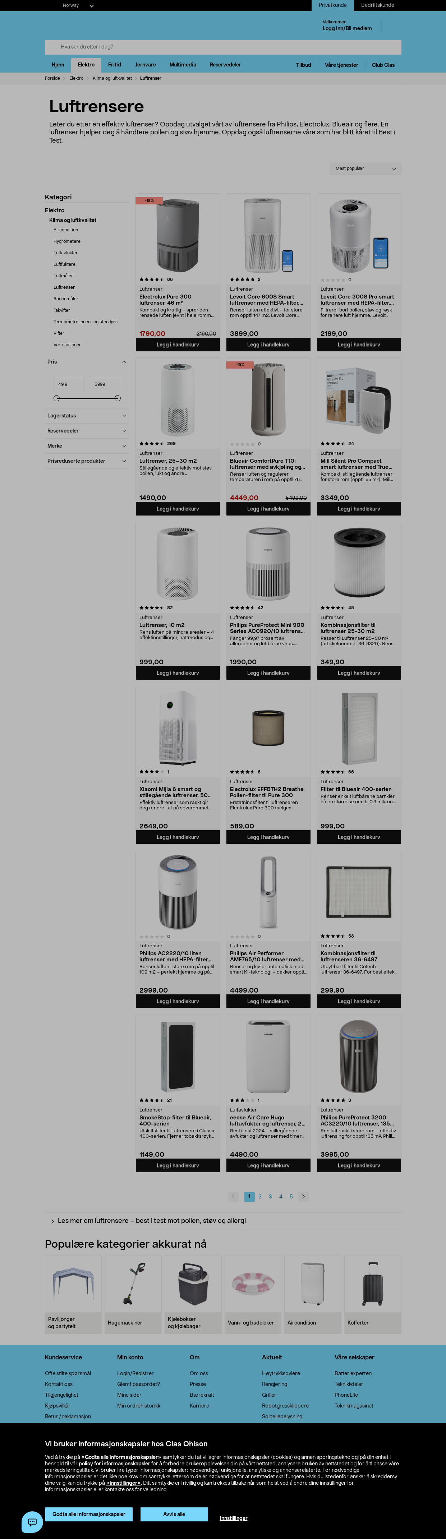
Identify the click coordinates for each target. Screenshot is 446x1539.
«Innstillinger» (123, 1483)
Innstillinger (234, 1518)
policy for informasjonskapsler (114, 1463)
